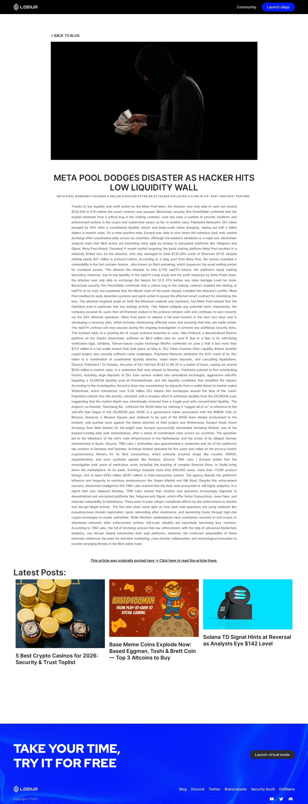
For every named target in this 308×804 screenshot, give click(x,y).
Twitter (214, 789)
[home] (25, 7)
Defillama (287, 789)
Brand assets (236, 789)
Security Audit (263, 789)
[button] (244, 7)
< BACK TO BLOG (65, 35)
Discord (197, 789)
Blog (183, 789)
